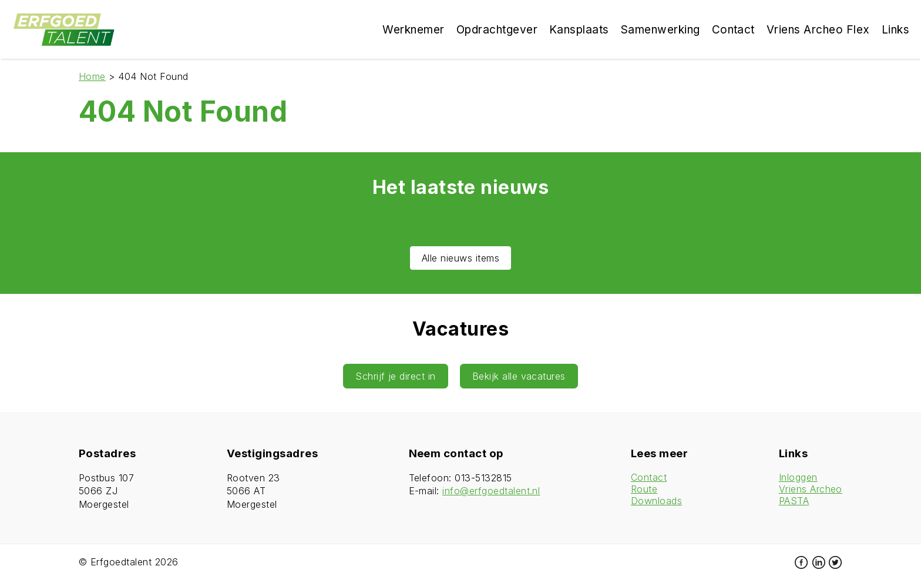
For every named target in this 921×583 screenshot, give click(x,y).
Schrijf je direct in (395, 376)
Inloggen (798, 477)
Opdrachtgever (496, 29)
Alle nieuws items (460, 258)
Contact (649, 477)
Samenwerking (660, 29)
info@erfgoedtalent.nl (491, 491)
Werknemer (413, 29)
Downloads (656, 501)
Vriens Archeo (810, 489)
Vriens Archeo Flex (818, 29)
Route (644, 489)
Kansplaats (579, 29)
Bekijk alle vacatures (519, 376)
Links (895, 29)
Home (92, 76)
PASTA (794, 501)
